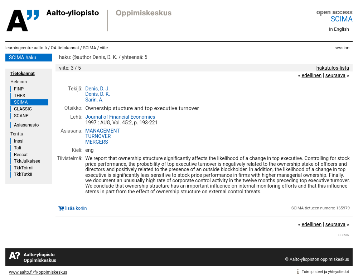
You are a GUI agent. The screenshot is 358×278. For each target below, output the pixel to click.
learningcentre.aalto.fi (26, 47)
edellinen (311, 75)
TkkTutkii (23, 174)
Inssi (18, 141)
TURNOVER (98, 136)
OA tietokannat (65, 47)
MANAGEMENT (102, 131)
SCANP (21, 115)
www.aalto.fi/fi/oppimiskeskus (38, 272)
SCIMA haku (22, 57)
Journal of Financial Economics (120, 117)
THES (19, 95)
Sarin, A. (94, 100)
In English (339, 29)
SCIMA (342, 19)
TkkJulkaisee (27, 161)
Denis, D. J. (97, 88)
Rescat (21, 154)
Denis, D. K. (97, 94)
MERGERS (96, 142)
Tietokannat (22, 73)
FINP (19, 88)
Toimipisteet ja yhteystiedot (325, 271)
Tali (17, 147)
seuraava (335, 75)
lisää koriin (76, 208)
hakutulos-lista (332, 68)
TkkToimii (24, 167)
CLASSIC (23, 108)
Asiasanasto (26, 125)
